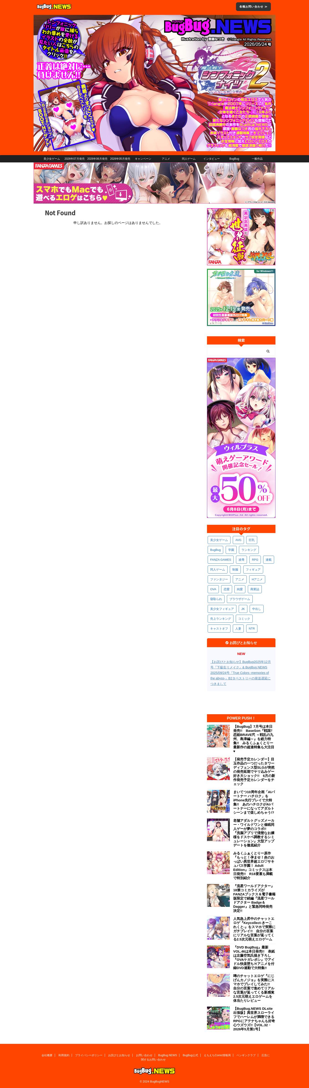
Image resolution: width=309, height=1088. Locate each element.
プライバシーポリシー (88, 1055)
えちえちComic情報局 (217, 1055)
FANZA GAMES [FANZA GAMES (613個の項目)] (220, 559)
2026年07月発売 (74, 158)
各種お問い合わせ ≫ (253, 6)
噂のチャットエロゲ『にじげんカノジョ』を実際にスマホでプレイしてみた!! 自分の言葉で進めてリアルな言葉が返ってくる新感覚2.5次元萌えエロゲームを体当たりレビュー (253, 988)
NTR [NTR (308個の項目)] (252, 628)
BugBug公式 (190, 1055)
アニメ (166, 158)
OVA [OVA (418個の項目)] (213, 589)
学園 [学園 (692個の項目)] (231, 550)
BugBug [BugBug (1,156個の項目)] (215, 550)
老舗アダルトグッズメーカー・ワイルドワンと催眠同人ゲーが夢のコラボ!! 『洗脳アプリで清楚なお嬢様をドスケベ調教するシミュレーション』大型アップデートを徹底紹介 (253, 833)
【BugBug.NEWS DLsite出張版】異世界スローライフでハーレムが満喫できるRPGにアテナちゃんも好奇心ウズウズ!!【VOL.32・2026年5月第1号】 (254, 1019)
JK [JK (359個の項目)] (243, 609)
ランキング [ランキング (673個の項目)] (248, 550)
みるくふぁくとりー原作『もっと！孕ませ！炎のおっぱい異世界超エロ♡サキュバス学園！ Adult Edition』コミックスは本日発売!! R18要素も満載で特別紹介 (253, 865)
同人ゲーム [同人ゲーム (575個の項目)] (217, 569)
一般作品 (257, 158)
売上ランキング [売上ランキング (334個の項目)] (220, 618)
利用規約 (63, 1055)
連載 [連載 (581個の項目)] (269, 559)
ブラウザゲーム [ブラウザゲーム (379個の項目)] (239, 599)
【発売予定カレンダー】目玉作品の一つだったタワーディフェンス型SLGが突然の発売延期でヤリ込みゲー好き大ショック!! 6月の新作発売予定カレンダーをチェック (254, 771)
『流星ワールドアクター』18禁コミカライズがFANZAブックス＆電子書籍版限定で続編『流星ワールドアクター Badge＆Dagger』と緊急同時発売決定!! (254, 898)
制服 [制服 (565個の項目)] (235, 569)
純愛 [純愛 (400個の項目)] (240, 589)
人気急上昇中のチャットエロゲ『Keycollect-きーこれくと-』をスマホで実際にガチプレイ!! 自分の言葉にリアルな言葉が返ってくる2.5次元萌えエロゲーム (254, 929)
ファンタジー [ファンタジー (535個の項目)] (219, 579)
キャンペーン (143, 158)
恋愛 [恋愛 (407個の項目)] (227, 589)
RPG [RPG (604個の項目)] (255, 559)
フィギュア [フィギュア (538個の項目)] (253, 569)
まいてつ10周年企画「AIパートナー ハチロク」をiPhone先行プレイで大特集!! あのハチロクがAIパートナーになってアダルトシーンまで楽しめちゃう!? (254, 802)
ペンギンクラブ (246, 1055)
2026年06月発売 (97, 158)
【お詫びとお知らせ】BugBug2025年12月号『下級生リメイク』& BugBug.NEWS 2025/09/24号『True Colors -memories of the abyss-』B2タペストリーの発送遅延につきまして (240, 673)
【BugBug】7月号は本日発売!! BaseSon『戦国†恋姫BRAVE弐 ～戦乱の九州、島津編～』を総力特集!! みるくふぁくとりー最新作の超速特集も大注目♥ (253, 738)
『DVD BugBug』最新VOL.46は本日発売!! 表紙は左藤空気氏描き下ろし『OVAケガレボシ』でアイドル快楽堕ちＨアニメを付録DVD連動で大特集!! (254, 957)
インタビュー (211, 158)
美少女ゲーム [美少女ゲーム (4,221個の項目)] (219, 540)
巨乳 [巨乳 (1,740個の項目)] (252, 540)
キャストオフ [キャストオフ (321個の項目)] (219, 628)
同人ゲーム (189, 158)
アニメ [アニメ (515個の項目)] (239, 579)
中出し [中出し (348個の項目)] (256, 609)
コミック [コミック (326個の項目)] (244, 618)
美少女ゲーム (52, 158)
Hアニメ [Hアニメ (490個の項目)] (257, 579)
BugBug (234, 158)
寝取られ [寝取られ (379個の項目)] (216, 599)
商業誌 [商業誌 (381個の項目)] (254, 589)
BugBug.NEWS (167, 1055)
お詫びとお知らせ (119, 1055)
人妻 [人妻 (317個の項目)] (238, 628)
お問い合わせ (144, 1055)
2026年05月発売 (120, 158)
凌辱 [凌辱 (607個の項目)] (241, 559)
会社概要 (47, 1055)
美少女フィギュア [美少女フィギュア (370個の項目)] (222, 609)
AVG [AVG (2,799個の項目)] (238, 540)
